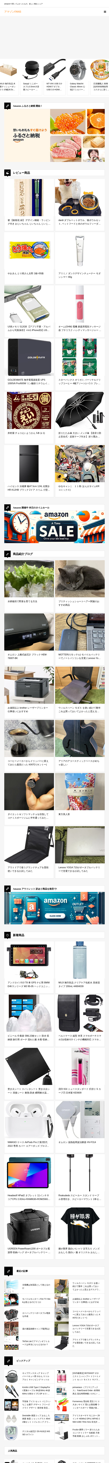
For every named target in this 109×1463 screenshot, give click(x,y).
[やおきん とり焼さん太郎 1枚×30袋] (29, 250)
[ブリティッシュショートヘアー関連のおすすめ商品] (80, 578)
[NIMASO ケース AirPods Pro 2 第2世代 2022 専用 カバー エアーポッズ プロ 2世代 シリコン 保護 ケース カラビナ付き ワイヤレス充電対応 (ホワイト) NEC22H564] (29, 1119)
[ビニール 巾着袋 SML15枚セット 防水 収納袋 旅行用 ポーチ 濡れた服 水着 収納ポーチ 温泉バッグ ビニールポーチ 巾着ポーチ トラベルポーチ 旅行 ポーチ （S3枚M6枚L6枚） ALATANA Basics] (29, 1013)
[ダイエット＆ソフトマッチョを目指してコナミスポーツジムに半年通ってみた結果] (29, 791)
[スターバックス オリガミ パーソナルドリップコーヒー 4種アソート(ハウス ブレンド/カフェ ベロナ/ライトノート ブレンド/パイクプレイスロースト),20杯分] (80, 357)
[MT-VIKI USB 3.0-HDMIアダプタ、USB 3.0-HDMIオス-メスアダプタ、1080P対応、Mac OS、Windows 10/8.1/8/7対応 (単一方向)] (55, 70)
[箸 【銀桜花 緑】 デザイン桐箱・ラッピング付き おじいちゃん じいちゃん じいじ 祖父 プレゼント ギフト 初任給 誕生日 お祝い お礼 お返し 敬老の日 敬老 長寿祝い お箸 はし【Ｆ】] (29, 197)
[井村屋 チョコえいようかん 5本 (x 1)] (29, 410)
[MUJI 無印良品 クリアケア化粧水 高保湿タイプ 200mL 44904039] (80, 960)
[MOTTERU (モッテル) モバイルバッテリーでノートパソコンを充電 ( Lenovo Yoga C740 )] (80, 632)
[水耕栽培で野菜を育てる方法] (29, 578)
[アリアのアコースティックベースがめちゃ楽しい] (80, 738)
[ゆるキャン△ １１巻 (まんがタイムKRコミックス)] (80, 463)
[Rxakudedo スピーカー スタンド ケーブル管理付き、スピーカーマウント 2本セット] (80, 1172)
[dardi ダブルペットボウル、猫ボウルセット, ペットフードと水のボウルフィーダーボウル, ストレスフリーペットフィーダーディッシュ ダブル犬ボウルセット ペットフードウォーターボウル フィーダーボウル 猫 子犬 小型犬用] (80, 197)
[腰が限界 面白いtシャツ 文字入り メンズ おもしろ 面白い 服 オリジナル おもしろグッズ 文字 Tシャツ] (80, 1226)
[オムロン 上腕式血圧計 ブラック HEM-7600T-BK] (29, 632)
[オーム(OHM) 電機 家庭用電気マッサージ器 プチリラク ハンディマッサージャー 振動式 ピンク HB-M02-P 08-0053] (80, 304)
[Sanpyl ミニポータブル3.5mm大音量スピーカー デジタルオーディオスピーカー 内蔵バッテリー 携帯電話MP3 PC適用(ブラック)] (31, 70)
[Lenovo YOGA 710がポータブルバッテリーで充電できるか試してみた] (80, 844)
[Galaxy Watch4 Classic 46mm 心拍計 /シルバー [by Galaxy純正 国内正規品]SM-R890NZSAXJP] (78, 70)
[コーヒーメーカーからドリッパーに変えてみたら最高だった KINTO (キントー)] (29, 738)
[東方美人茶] (80, 791)
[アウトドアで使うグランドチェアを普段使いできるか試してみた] (29, 844)
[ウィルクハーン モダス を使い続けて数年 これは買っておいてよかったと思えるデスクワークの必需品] (80, 685)
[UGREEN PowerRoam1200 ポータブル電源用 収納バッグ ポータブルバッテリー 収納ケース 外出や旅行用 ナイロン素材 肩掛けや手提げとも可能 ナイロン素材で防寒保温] (29, 1226)
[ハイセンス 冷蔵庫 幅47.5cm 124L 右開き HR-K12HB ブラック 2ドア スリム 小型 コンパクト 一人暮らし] (29, 463)
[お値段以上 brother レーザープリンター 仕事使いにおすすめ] (29, 685)
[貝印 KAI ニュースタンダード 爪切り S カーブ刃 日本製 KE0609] (80, 1066)
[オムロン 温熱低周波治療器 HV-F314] (80, 1119)
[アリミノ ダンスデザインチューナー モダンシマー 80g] (80, 250)
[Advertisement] (54, 37)
